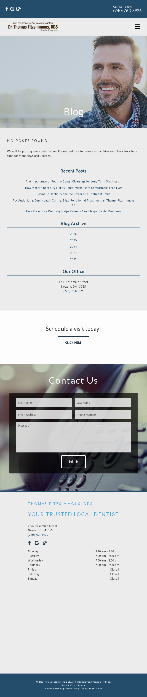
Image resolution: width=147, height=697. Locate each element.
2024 (73, 246)
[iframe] (73, 625)
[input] (44, 402)
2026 (73, 233)
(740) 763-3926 (127, 10)
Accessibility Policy (102, 682)
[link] (6, 9)
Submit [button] (73, 461)
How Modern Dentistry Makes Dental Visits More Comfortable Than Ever (73, 187)
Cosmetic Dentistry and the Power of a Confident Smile (73, 194)
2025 (73, 240)
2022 (73, 259)
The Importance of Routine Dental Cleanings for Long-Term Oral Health (73, 181)
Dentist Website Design (73, 685)
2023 (73, 253)
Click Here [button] (73, 342)
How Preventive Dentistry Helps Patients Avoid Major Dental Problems (73, 211)
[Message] (73, 437)
